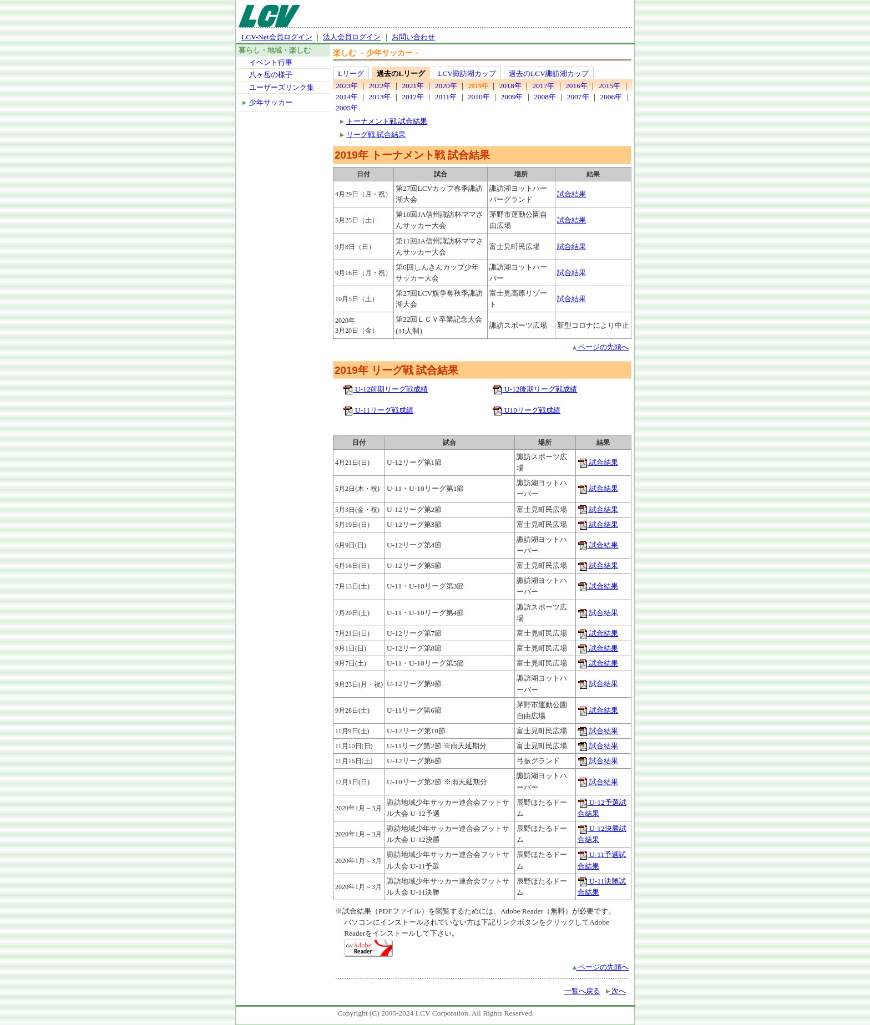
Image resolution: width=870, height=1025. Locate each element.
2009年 (511, 97)
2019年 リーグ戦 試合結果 (396, 370)
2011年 (446, 97)
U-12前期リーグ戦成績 (385, 389)
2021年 (413, 86)
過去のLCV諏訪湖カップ (549, 73)
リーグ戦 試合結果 (376, 134)
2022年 (380, 86)
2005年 (347, 108)
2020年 (446, 86)
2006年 (611, 97)
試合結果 (571, 194)
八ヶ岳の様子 (270, 74)
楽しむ (344, 52)
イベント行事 (270, 62)
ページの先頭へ (601, 347)
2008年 (545, 97)
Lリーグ (351, 73)
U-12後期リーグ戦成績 (534, 389)
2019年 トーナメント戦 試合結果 (412, 155)
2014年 (347, 97)
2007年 (578, 97)
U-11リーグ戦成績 (378, 410)
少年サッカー (270, 102)
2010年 (479, 97)
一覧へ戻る (582, 991)
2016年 (576, 86)
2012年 (413, 97)
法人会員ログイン (352, 37)
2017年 (543, 86)
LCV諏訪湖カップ (467, 73)
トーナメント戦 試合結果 (386, 121)
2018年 (510, 86)
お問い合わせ (413, 37)
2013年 (380, 97)
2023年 (347, 86)
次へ (616, 991)
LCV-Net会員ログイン (276, 37)
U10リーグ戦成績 (526, 410)
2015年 (610, 86)
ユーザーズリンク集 (281, 87)
